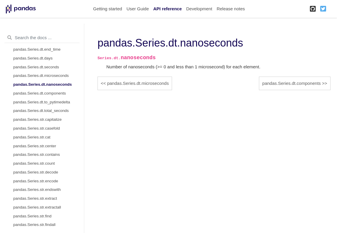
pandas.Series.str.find (32, 216)
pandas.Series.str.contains (36, 154)
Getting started (107, 8)
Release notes (231, 8)
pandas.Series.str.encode (35, 181)
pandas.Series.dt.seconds (36, 67)
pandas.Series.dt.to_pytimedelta (41, 102)
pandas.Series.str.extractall (37, 207)
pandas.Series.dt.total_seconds (41, 110)
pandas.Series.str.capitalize (37, 119)
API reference (167, 8)
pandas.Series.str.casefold (36, 128)
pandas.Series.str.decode (35, 172)
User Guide (137, 8)
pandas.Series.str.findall (34, 224)
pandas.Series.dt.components (39, 93)
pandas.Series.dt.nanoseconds (42, 84)
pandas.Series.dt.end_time (37, 49)
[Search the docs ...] (42, 37)
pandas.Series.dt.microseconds (41, 75)
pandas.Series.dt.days (33, 58)
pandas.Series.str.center (34, 146)
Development (199, 8)
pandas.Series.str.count (34, 163)
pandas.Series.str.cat (31, 137)
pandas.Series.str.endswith (37, 189)
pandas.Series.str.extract (35, 198)
